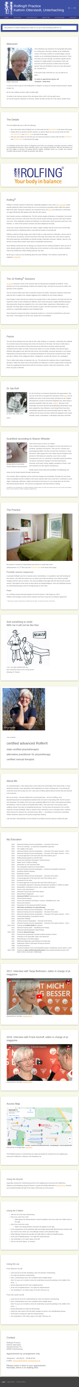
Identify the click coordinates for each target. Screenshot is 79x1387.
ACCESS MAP (18, 139)
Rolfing (55, 403)
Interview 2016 (27, 1082)
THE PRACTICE (16, 134)
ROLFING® (53, 129)
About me (46, 17)
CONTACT (68, 137)
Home (6, 17)
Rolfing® (17, 17)
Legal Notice (11, 1382)
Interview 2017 (27, 1016)
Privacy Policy (20, 1382)
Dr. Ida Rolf (16, 257)
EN (75, 8)
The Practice (31, 17)
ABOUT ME (28, 134)
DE (69, 8)
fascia (50, 210)
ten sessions (62, 205)
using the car (61, 1185)
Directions (29, 1147)
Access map (59, 17)
